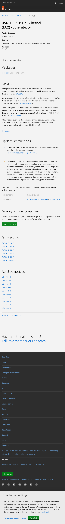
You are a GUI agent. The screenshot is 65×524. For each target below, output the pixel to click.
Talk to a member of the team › (24, 341)
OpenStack (6, 357)
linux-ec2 (5, 73)
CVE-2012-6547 (26, 103)
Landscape (6, 419)
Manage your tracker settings (15, 518)
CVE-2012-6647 (8, 250)
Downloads (6, 430)
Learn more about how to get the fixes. (22, 153)
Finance (41, 464)
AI (2, 451)
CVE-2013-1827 (8, 243)
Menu (61, 3)
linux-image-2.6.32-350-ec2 (37, 199)
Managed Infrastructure (31, 451)
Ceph (4, 362)
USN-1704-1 (6, 277)
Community (14, 479)
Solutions (5, 445)
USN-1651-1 (6, 284)
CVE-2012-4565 (21, 94)
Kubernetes (6, 367)
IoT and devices (7, 454)
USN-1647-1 (6, 298)
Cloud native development (25, 454)
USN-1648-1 (6, 294)
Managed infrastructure (11, 373)
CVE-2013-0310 (8, 247)
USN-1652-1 (6, 280)
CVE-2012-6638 (15, 115)
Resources (37, 479)
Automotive (6, 464)
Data (6, 451)
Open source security (50, 451)
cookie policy (46, 512)
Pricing (4, 440)
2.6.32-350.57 (55, 199)
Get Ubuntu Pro (10, 224)
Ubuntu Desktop (8, 399)
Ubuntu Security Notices (13, 16)
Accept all (33, 518)
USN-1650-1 (6, 287)
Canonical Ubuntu (8, 3)
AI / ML (4, 378)
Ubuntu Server (7, 404)
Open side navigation (13, 60)
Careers (24, 479)
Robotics (5, 383)
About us (5, 479)
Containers (6, 425)
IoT (3, 388)
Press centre (48, 479)
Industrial (16, 464)
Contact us (8, 474)
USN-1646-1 (6, 301)
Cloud (4, 409)
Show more (6, 131)
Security (5, 414)
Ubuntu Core (7, 393)
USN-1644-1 (6, 308)
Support (5, 435)
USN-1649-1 (6, 291)
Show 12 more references (11, 315)
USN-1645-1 (6, 305)
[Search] (55, 3)
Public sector (26, 464)
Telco (35, 464)
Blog (30, 479)
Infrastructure (15, 451)
